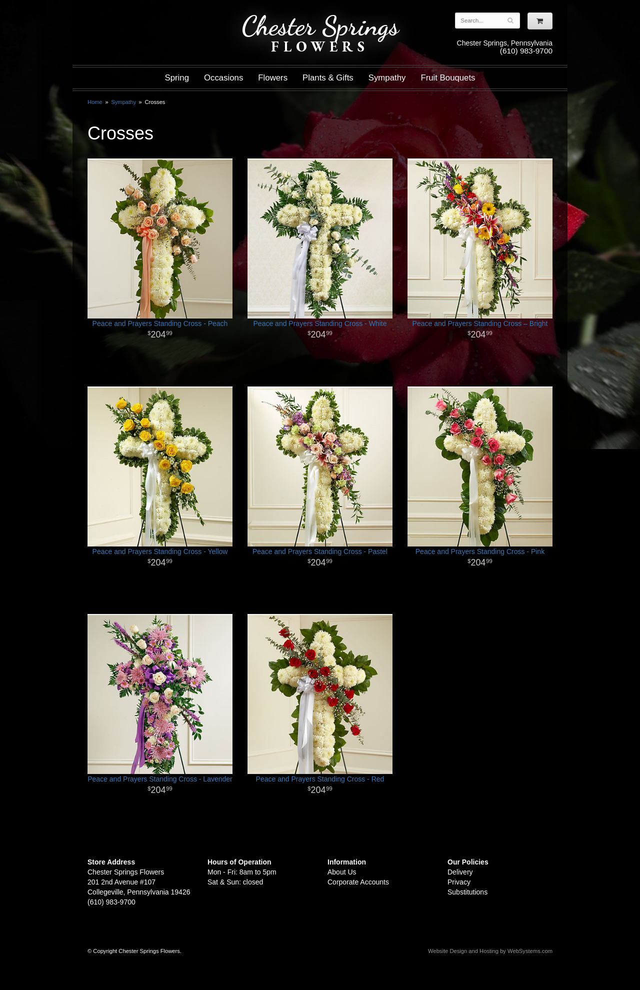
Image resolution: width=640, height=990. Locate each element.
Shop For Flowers (148, 16)
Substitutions (468, 892)
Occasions (223, 77)
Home (95, 102)
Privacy (459, 882)
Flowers (273, 77)
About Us (342, 872)
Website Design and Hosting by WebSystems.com (490, 951)
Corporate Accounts (358, 882)
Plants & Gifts (328, 77)
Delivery (460, 872)
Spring (176, 77)
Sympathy (387, 77)
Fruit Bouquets (447, 77)
